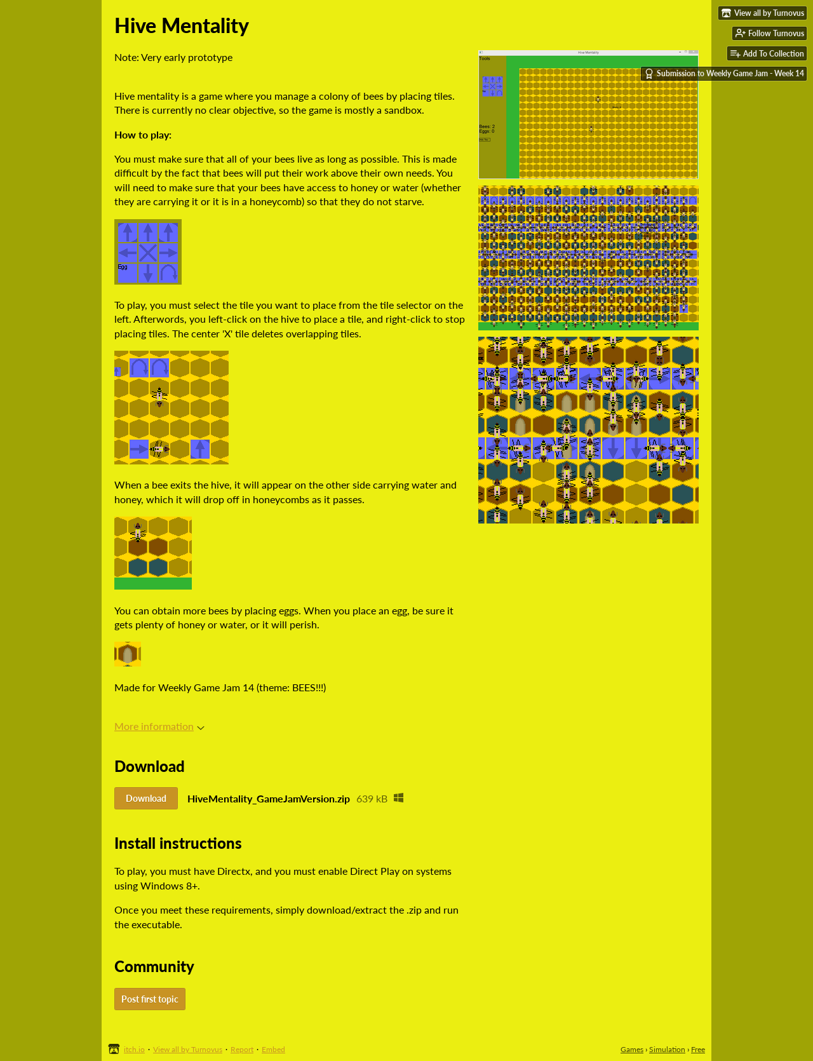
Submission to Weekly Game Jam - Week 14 (724, 74)
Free (698, 1049)
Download (146, 798)
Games (632, 1049)
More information (159, 726)
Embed (273, 1049)
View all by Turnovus (187, 1049)
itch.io (134, 1049)
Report (242, 1049)
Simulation (667, 1049)
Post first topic (149, 999)
